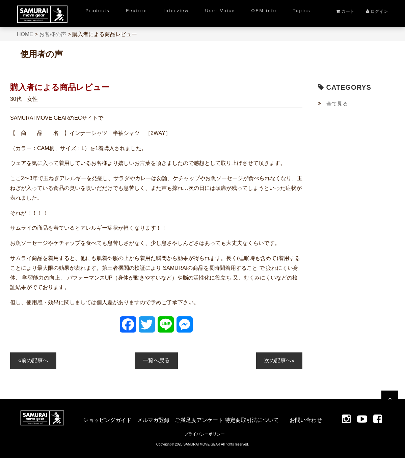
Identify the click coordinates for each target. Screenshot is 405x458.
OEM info (264, 10)
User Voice (220, 10)
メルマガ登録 (153, 420)
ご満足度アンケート (199, 420)
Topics (301, 10)
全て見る (337, 104)
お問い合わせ (306, 420)
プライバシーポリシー (204, 434)
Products (97, 10)
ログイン (377, 11)
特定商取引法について (252, 420)
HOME (25, 34)
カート (345, 11)
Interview (176, 10)
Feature (136, 10)
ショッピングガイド (107, 420)
